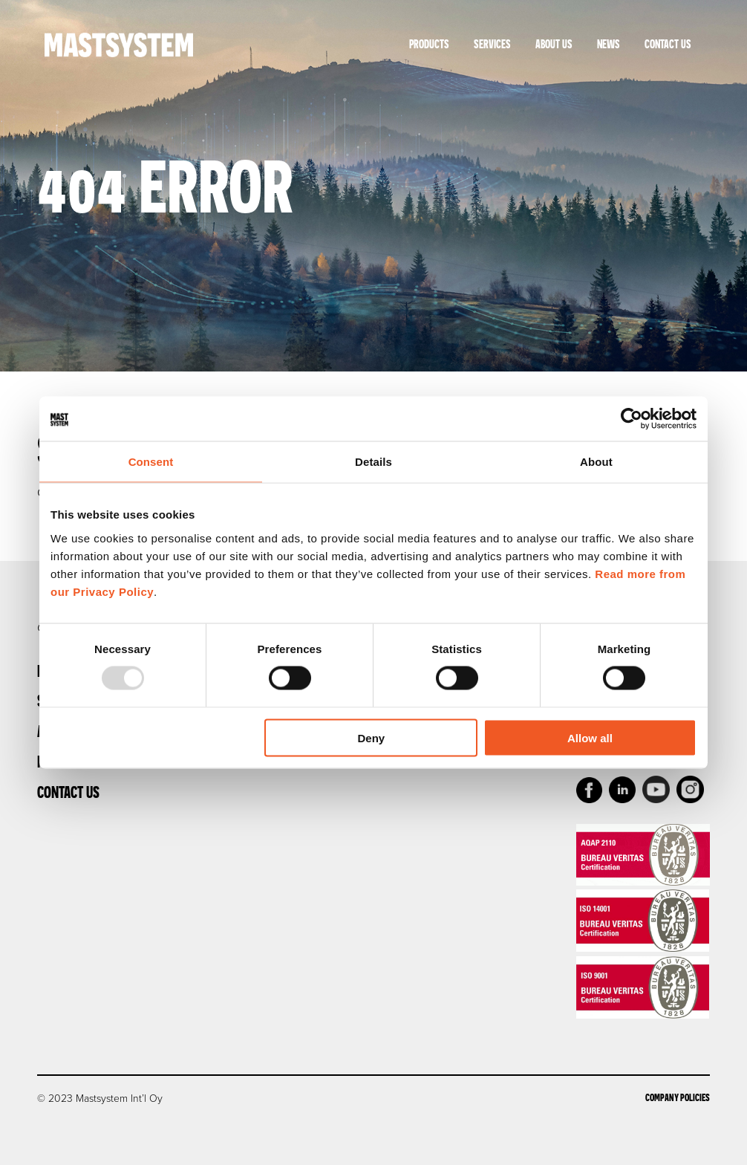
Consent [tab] (151, 461)
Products (429, 44)
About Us (554, 44)
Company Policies (677, 1097)
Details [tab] (373, 461)
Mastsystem (119, 44)
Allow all (590, 737)
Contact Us (668, 44)
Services (492, 44)
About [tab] (596, 461)
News (608, 44)
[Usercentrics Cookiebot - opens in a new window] (632, 419)
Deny (371, 737)
